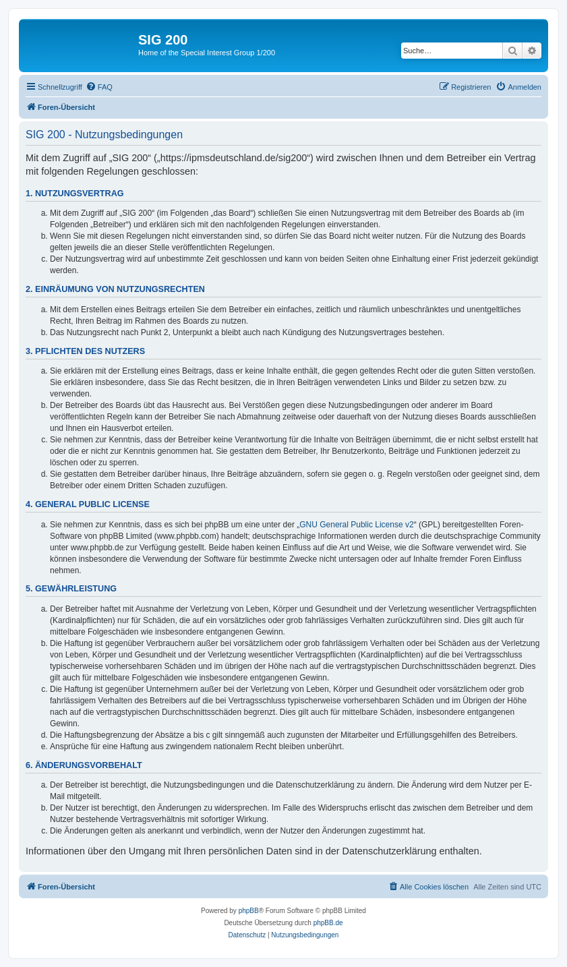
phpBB (249, 910)
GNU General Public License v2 (356, 524)
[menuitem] (99, 87)
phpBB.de (328, 923)
